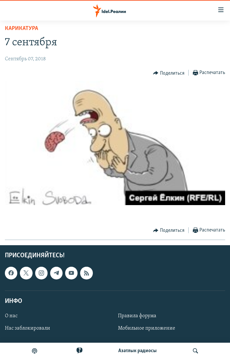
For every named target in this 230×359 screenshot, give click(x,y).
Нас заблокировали (27, 328)
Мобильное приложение (146, 328)
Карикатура (21, 28)
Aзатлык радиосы (137, 350)
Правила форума (137, 316)
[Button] (168, 73)
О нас (11, 316)
